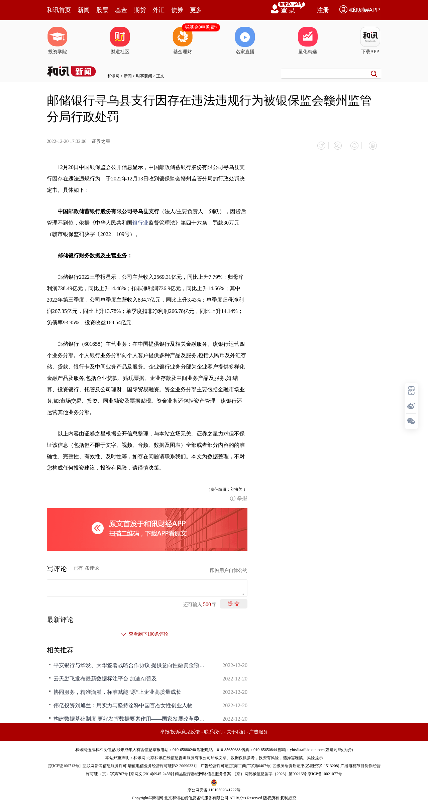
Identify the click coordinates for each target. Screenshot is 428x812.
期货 (140, 10)
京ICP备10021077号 (325, 770)
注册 (323, 10)
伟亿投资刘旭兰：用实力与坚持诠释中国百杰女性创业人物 (123, 702)
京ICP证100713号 (64, 762)
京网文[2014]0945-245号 (151, 770)
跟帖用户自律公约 (228, 567)
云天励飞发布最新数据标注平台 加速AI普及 (105, 675)
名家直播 (245, 40)
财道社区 (120, 40)
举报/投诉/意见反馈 (180, 728)
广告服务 (258, 728)
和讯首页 (59, 10)
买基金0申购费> (201, 27)
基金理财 (183, 40)
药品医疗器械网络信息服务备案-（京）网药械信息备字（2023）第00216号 (241, 770)
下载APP (370, 40)
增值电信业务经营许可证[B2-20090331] (162, 762)
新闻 (84, 10)
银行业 (140, 220)
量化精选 (308, 40)
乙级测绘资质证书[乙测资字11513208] (306, 762)
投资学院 (57, 40)
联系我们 (213, 728)
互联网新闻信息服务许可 (105, 762)
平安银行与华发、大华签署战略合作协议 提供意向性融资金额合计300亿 (130, 662)
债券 (177, 10)
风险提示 (315, 754)
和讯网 (113, 76)
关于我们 (236, 728)
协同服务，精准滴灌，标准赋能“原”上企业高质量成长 (117, 689)
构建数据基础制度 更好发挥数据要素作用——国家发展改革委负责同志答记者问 (130, 716)
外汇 (158, 10)
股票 (102, 10)
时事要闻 (144, 76)
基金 (121, 10)
